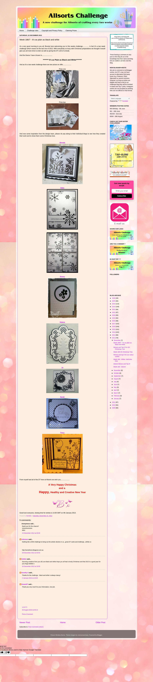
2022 (114, 309)
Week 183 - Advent (119, 367)
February (117, 396)
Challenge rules (32, 30)
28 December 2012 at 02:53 (31, 553)
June (115, 384)
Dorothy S (25, 572)
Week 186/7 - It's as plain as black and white (122, 343)
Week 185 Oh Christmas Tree (122, 352)
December (117, 340)
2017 (114, 323)
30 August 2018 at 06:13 (30, 610)
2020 (114, 315)
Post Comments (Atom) (36, 627)
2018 (114, 321)
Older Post (100, 622)
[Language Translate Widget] (120, 98)
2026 (114, 298)
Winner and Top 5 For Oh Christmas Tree (121, 348)
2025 (114, 301)
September (117, 376)
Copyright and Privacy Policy (52, 30)
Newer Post (24, 622)
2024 (114, 304)
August (116, 379)
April (115, 390)
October (116, 373)
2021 (114, 312)
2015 (114, 329)
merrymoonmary (83, 635)
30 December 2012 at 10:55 (31, 566)
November (117, 370)
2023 (114, 306)
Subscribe (121, 196)
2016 (114, 326)
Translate (123, 101)
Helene (62, 322)
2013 (114, 335)
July (115, 381)
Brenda (62, 143)
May (115, 387)
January (116, 398)
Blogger (99, 635)
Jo (62, 368)
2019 (114, 318)
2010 (114, 405)
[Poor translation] (7, 652)
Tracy (62, 433)
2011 (114, 402)
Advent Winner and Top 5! (121, 364)
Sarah (62, 397)
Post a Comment (27, 614)
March (116, 393)
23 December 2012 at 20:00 (31, 533)
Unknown (25, 539)
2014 (114, 332)
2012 (114, 338)
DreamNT (25, 584)
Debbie (24, 559)
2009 (114, 408)
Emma (62, 277)
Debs (62, 188)
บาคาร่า (24, 607)
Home (21, 30)
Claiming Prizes (71, 30)
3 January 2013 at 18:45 (30, 578)
